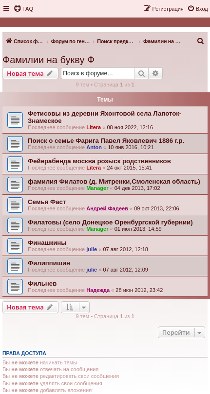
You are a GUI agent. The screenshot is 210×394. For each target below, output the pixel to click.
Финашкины (47, 242)
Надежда (98, 290)
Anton (94, 147)
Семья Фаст (47, 202)
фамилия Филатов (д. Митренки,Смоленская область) (114, 181)
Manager (97, 188)
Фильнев (42, 283)
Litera (93, 127)
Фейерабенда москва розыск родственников (99, 161)
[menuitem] (23, 9)
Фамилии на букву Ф (48, 59)
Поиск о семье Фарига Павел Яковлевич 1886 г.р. (106, 140)
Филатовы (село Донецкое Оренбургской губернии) (110, 222)
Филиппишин (49, 263)
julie (91, 249)
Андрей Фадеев (107, 208)
